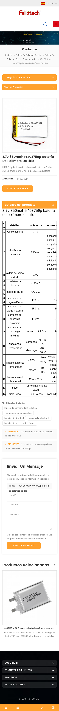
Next (53, 563)
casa (8, 55)
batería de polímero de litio (28, 55)
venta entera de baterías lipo (18, 413)
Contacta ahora (17, 188)
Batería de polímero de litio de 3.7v (20, 408)
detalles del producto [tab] (29, 205)
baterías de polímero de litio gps (19, 423)
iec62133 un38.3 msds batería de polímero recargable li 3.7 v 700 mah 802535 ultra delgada (29, 628)
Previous (47, 563)
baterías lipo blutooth (39, 418)
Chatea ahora (29, 705)
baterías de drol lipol (14, 418)
